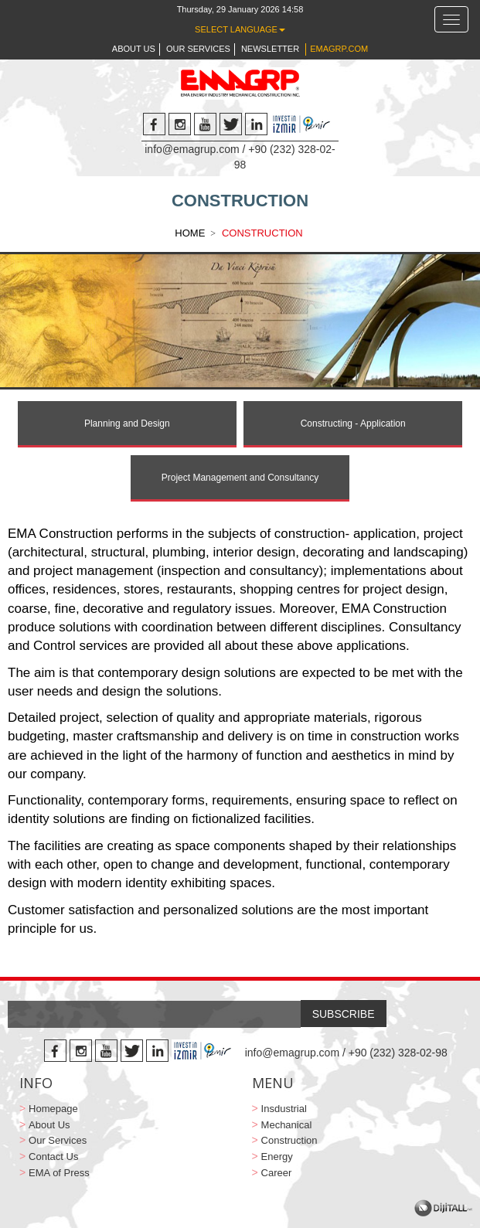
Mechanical (286, 1125)
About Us (49, 1125)
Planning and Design (127, 423)
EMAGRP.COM (339, 48)
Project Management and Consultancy (240, 477)
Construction (289, 1140)
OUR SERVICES (198, 48)
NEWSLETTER (270, 48)
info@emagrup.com (192, 149)
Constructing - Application (353, 423)
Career (276, 1173)
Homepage (53, 1108)
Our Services (58, 1140)
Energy (277, 1156)
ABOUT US (133, 48)
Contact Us (53, 1156)
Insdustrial (284, 1108)
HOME (190, 233)
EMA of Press (59, 1173)
